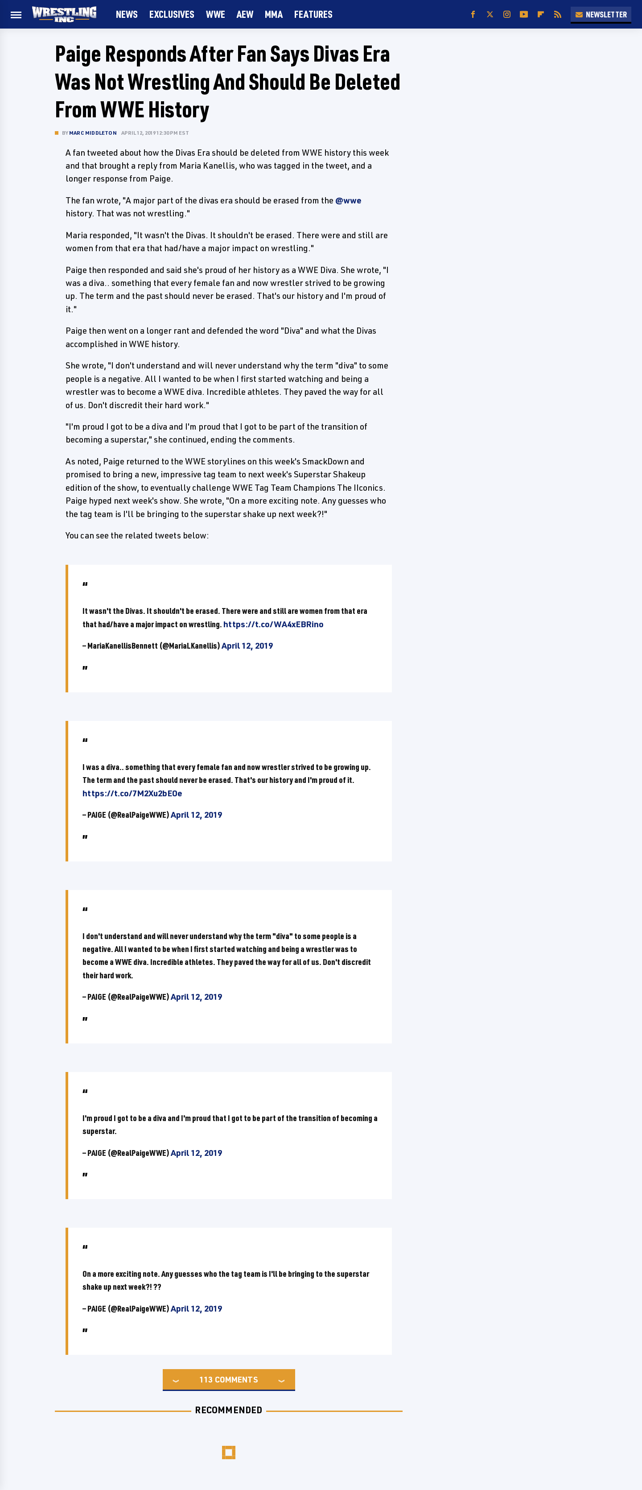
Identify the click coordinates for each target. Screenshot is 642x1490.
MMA (274, 14)
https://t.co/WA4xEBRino (273, 624)
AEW (245, 14)
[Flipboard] (541, 14)
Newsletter (601, 14)
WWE (215, 14)
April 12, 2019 (247, 645)
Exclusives (171, 14)
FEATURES (313, 14)
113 (206, 1379)
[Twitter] (490, 14)
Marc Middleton (93, 132)
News (127, 14)
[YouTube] (524, 14)
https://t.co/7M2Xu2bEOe (132, 793)
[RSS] (558, 14)
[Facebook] (473, 14)
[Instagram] (507, 14)
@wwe (348, 200)
